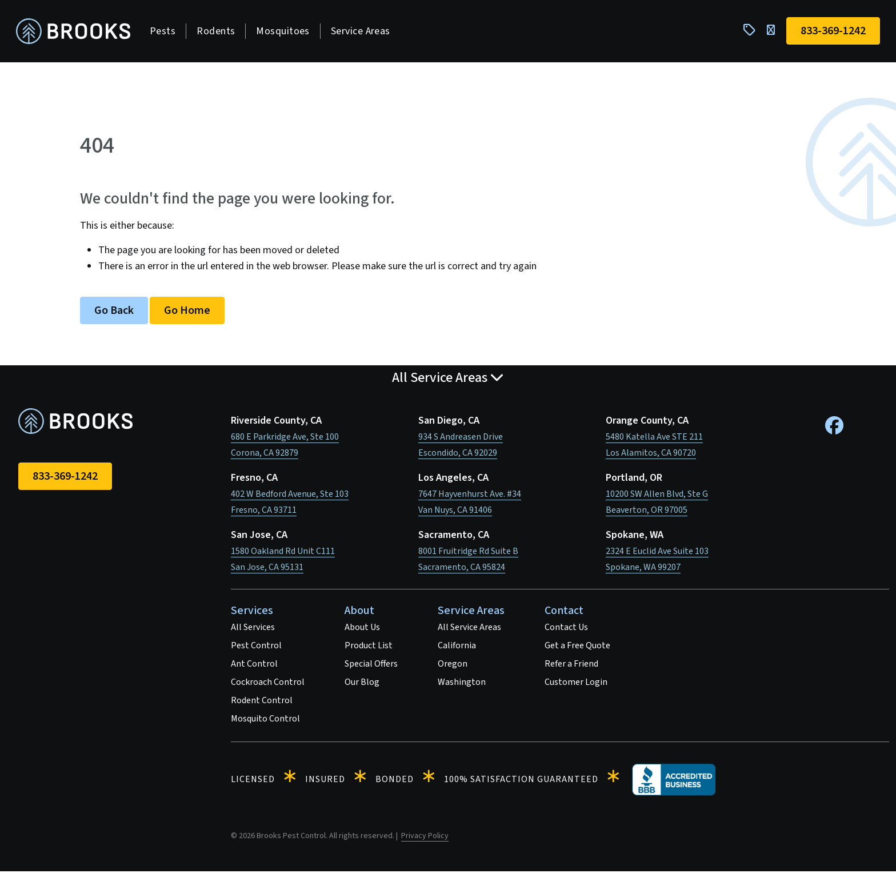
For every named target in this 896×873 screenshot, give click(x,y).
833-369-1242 (65, 478)
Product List (369, 647)
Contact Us (566, 629)
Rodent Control (262, 702)
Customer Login (576, 683)
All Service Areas (469, 629)
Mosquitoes (285, 32)
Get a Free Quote (577, 647)
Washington (462, 683)
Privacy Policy (425, 837)
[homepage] (75, 32)
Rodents (218, 32)
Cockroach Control (268, 683)
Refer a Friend (571, 665)
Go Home (187, 312)
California (457, 647)
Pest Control (256, 647)
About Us (362, 629)
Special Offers (371, 665)
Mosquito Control (265, 720)
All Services (253, 629)
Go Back (114, 312)
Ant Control (254, 665)
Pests (165, 32)
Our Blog (362, 683)
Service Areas (363, 32)
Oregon (452, 665)
